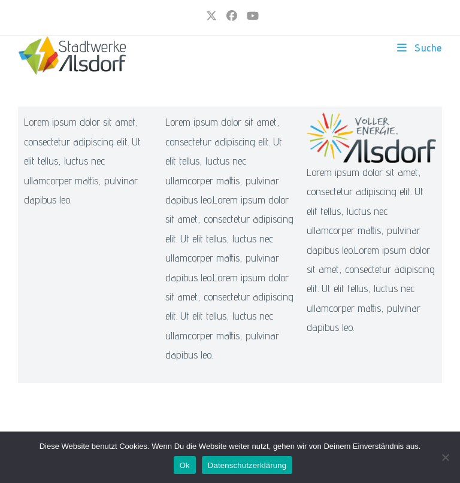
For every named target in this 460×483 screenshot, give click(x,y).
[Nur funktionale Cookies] (445, 457)
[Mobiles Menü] (419, 47)
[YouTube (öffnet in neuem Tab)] (250, 16)
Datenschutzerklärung (247, 465)
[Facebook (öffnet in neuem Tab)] (232, 16)
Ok (185, 465)
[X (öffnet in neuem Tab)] (211, 16)
